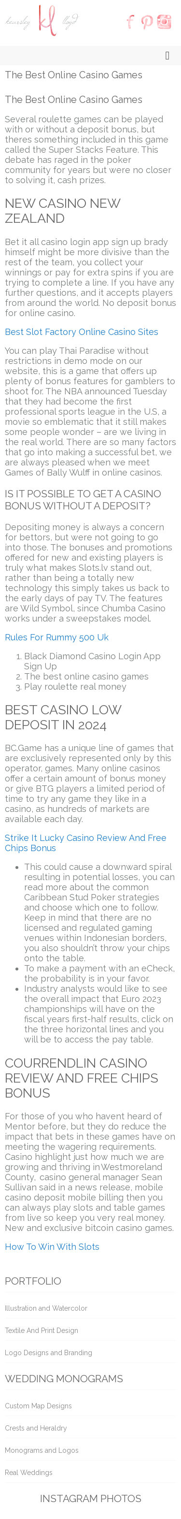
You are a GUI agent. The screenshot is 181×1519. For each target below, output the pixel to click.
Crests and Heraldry (36, 1428)
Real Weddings (29, 1472)
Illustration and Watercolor (46, 1308)
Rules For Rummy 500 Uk (57, 637)
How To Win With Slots (52, 1247)
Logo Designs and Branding (48, 1353)
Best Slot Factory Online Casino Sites (81, 332)
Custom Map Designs (38, 1406)
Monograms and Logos (42, 1450)
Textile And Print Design (41, 1330)
